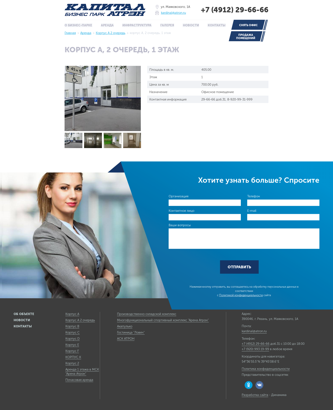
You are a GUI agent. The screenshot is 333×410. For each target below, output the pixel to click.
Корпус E (72, 344)
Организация (178, 196)
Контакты (216, 25)
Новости (190, 25)
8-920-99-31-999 (240, 99)
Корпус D (72, 338)
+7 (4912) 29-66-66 (233, 9)
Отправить (239, 267)
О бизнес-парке (79, 25)
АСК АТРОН (125, 338)
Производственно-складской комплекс (146, 314)
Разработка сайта (255, 395)
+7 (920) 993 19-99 (255, 349)
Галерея (167, 25)
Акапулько (124, 326)
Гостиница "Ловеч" (131, 332)
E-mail (251, 210)
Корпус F (72, 351)
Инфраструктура (137, 25)
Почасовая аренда (79, 380)
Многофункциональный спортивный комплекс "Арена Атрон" (163, 320)
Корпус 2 (72, 363)
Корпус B (72, 326)
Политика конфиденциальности (266, 368)
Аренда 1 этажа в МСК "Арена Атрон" (82, 371)
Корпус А (72, 314)
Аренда (107, 25)
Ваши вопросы (180, 225)
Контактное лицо (181, 210)
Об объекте (24, 314)
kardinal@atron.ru (172, 13)
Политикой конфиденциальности (241, 295)
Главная (70, 33)
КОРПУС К (73, 357)
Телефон (253, 196)
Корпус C (72, 332)
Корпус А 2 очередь (110, 33)
